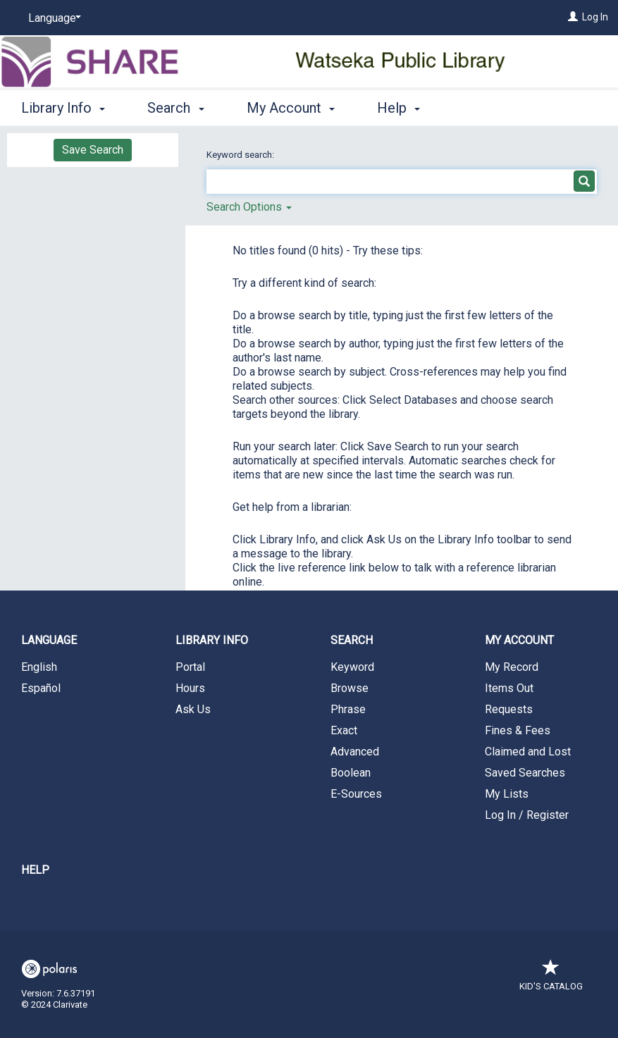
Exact (343, 730)
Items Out (509, 688)
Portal (190, 667)
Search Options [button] (249, 207)
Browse (349, 688)
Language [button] (49, 640)
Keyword (352, 667)
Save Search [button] (92, 149)
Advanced (354, 751)
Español (41, 688)
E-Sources (356, 794)
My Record (511, 667)
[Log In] (573, 17)
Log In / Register (527, 815)
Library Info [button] (63, 107)
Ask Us (193, 709)
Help (35, 870)
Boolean (350, 772)
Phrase (348, 709)
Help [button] (398, 107)
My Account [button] (291, 107)
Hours (190, 688)
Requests (509, 709)
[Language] (52, 18)
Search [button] (175, 107)
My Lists (507, 794)
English (39, 667)
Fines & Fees (517, 730)
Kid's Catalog (551, 979)
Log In (595, 17)
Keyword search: (241, 154)
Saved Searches (525, 772)
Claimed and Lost (528, 751)
